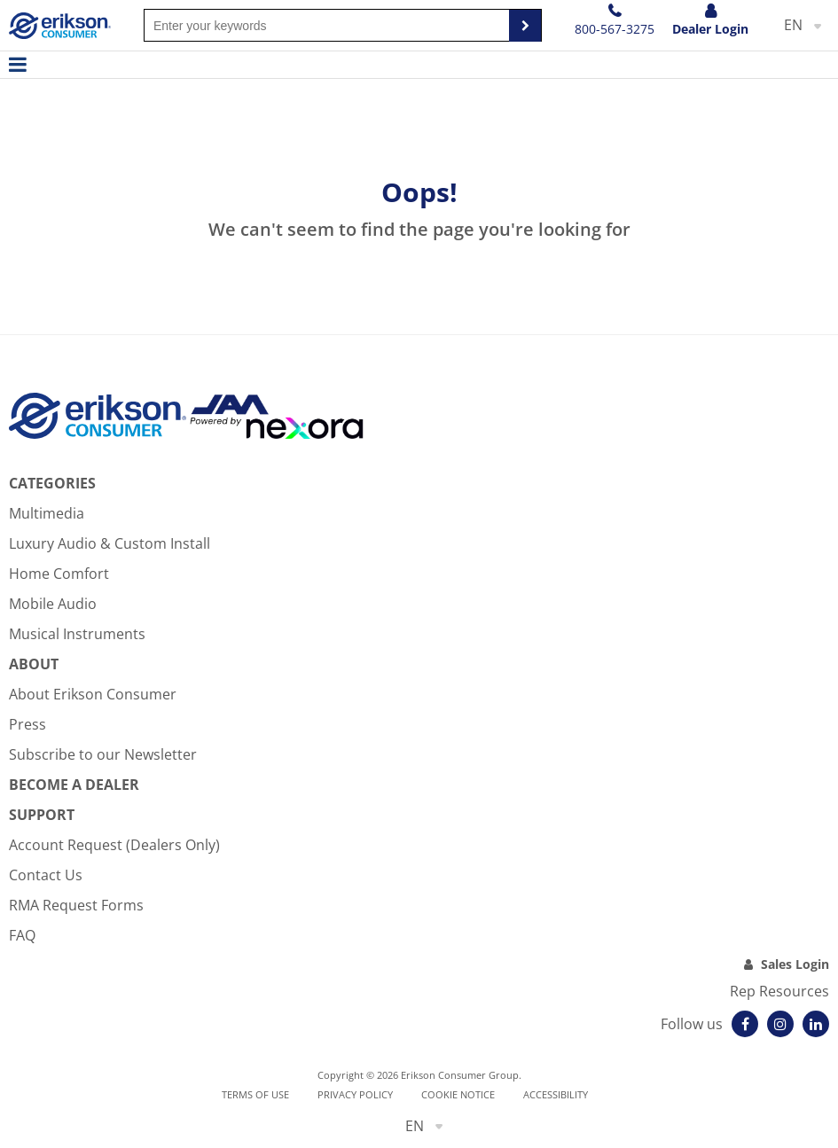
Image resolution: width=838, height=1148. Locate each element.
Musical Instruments (77, 634)
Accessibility (555, 1094)
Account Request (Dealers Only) (114, 845)
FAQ (22, 935)
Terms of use (255, 1094)
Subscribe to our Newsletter (103, 754)
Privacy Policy (355, 1094)
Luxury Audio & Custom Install (109, 543)
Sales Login (795, 964)
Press (27, 724)
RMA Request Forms (76, 905)
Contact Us (45, 875)
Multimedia (46, 513)
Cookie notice (458, 1094)
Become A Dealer (74, 784)
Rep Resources (779, 991)
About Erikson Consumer (92, 694)
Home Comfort (59, 573)
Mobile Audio (53, 603)
